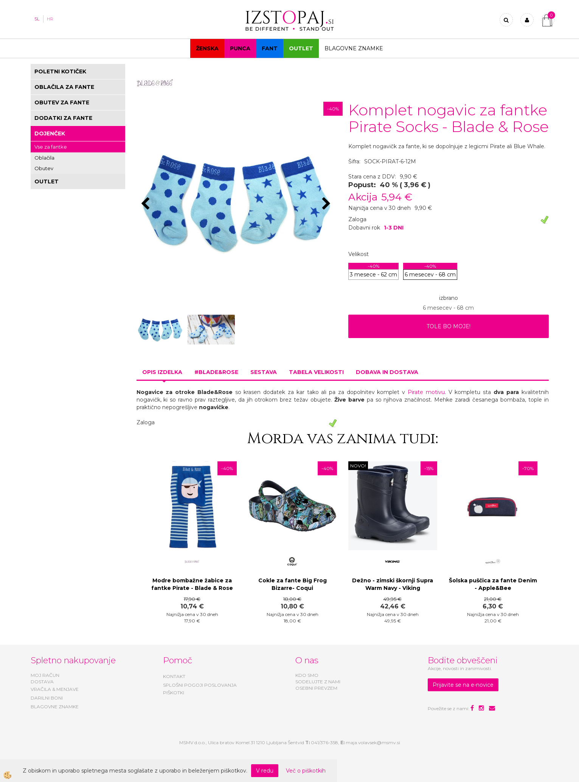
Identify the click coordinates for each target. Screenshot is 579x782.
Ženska (207, 48)
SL (36, 19)
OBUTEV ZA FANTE (61, 102)
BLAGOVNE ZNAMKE (55, 706)
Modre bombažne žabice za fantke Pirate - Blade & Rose (192, 584)
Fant (270, 48)
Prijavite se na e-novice (463, 684)
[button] (327, 204)
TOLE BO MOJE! (448, 326)
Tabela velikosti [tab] (316, 372)
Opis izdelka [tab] (162, 372)
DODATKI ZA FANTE (63, 118)
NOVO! (358, 466)
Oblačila (44, 158)
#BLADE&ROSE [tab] (216, 372)
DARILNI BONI (47, 698)
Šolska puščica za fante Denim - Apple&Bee (493, 584)
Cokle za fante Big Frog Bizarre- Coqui (292, 584)
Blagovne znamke (353, 48)
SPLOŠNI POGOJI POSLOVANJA (200, 685)
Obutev (43, 168)
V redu (264, 770)
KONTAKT (174, 676)
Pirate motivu (426, 392)
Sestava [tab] (263, 372)
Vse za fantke (50, 147)
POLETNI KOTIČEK (60, 71)
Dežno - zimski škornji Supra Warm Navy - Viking (392, 584)
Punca (240, 48)
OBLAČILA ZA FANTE (64, 87)
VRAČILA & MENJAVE (55, 689)
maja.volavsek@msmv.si (373, 742)
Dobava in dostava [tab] (387, 372)
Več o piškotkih (306, 770)
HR (50, 19)
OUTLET (301, 48)
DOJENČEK (49, 133)
